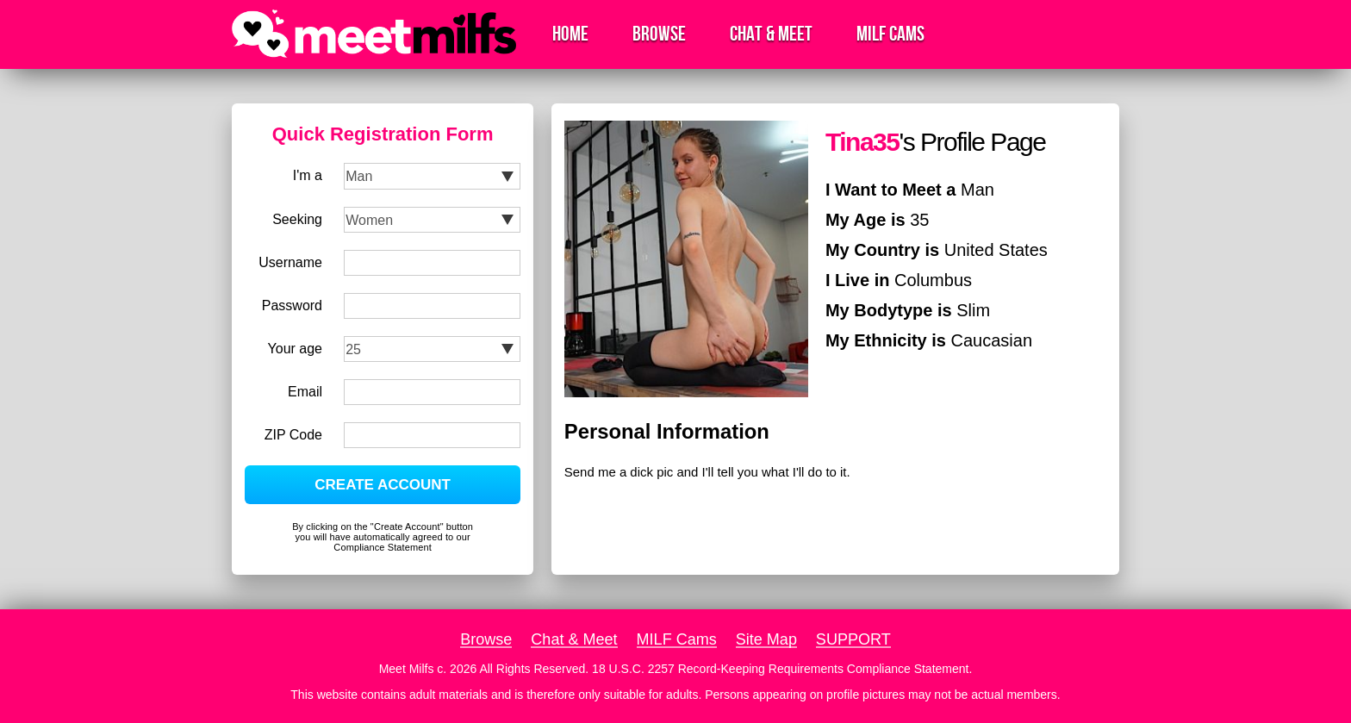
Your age (295, 348)
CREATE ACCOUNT (382, 485)
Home (570, 34)
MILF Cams (890, 34)
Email (305, 391)
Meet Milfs (406, 669)
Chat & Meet (771, 34)
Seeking (297, 219)
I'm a (307, 175)
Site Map (766, 639)
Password (292, 305)
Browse (659, 34)
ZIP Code (293, 434)
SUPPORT (853, 639)
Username (290, 262)
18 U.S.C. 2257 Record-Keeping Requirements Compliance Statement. (782, 669)
